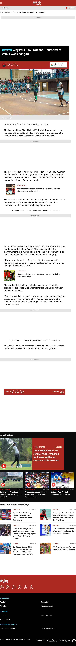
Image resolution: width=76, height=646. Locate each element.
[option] (11, 486)
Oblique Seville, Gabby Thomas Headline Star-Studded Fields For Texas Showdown (23, 516)
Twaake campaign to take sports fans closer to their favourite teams (35, 494)
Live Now (72, 8)
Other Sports (7, 12)
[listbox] (38, 485)
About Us (3, 616)
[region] (38, 485)
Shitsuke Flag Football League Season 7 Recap (60, 493)
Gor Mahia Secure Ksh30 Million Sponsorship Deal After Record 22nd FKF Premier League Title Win (23, 550)
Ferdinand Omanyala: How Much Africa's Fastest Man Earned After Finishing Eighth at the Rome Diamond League (24, 533)
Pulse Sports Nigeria (7, 628)
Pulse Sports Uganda (49, 628)
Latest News (4, 8)
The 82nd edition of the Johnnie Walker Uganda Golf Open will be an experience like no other (46, 455)
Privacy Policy (46, 616)
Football (16, 544)
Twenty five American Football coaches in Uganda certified (11, 494)
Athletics (16, 509)
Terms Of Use (5, 619)
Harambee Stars (47, 606)
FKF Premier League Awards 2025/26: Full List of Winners (64, 548)
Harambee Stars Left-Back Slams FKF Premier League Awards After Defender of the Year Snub (63, 516)
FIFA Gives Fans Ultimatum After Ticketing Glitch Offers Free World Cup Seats (64, 531)
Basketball (45, 602)
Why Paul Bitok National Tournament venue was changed (29, 12)
